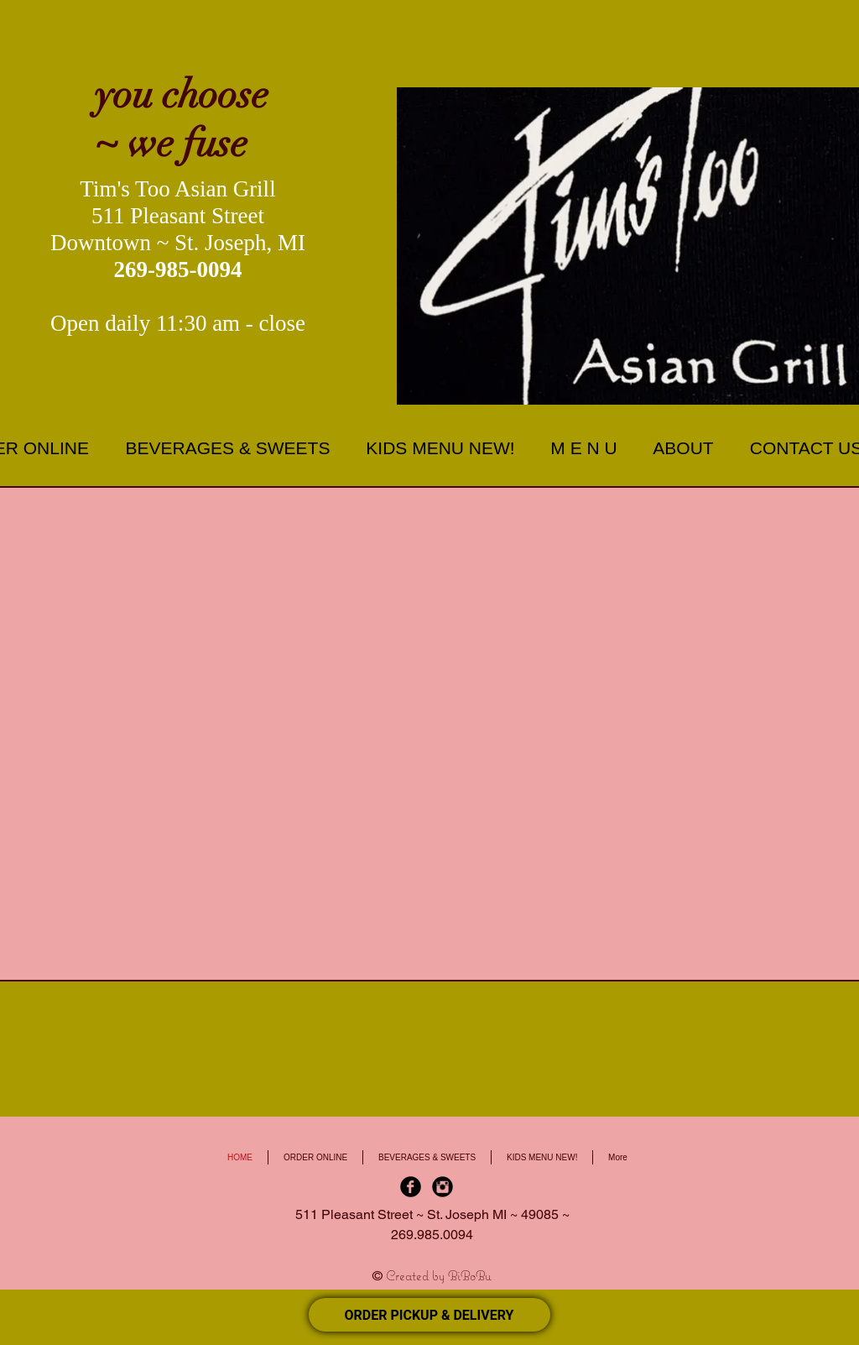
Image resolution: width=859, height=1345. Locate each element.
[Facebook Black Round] (410, 1186)
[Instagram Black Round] (442, 1186)
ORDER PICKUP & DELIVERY (429, 1315)
